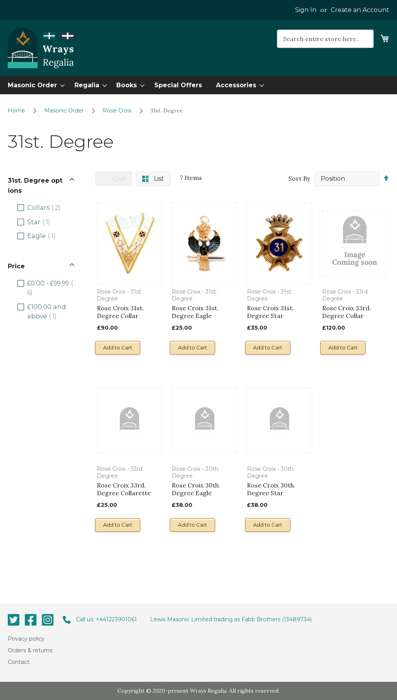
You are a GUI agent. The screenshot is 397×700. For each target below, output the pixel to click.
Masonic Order (64, 110)
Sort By (299, 178)
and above (48, 311)
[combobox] (325, 38)
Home (17, 110)
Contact (18, 662)
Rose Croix (118, 110)
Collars (50, 207)
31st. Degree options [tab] (35, 185)
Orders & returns (30, 650)
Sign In (305, 10)
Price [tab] (16, 266)
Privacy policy (26, 638)
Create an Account (360, 10)
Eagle (47, 236)
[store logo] (41, 48)
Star (45, 222)
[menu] (198, 85)
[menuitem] (34, 85)
